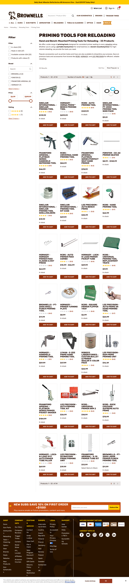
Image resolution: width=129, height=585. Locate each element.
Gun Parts (7, 527)
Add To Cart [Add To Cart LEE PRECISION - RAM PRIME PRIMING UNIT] (112, 377)
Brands (6, 552)
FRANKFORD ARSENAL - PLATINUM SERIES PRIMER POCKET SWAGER (47, 408)
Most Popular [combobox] (112, 68)
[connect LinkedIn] (114, 535)
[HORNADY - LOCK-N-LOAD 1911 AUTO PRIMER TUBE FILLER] (48, 443)
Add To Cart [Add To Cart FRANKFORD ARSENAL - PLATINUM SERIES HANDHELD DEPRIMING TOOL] (48, 177)
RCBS (78, 56)
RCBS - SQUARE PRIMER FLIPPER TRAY (89, 307)
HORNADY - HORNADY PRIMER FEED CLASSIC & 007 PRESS (46, 259)
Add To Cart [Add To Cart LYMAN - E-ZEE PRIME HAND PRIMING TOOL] (69, 377)
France (41, 542)
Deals (5, 555)
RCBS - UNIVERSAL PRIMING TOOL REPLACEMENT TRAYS (110, 259)
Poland (41, 555)
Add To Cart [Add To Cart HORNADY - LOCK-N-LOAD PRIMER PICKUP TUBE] (90, 277)
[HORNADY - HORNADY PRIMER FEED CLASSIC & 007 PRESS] (48, 243)
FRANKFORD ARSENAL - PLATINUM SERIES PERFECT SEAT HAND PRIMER (90, 158)
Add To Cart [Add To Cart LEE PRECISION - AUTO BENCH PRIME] (90, 227)
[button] (109, 8)
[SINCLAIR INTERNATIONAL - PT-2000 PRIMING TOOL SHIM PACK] (112, 91)
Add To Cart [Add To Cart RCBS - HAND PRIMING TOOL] (112, 227)
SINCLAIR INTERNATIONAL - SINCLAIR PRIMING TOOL (48, 106)
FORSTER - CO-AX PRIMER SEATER (112, 154)
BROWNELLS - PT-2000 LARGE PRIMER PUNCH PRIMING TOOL (112, 457)
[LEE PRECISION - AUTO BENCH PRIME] (90, 193)
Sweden (41, 562)
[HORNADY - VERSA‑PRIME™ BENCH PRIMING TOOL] (69, 91)
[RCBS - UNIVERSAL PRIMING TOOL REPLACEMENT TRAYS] (112, 243)
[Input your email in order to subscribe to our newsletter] (89, 507)
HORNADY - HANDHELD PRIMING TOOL (46, 355)
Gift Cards (30, 562)
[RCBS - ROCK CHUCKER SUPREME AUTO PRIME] (112, 393)
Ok (106, 581)
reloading (108, 44)
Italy (40, 549)
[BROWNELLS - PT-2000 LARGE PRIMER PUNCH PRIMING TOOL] (112, 443)
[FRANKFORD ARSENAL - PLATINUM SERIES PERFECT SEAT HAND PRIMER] (90, 141)
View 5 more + (13, 89)
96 (91, 77)
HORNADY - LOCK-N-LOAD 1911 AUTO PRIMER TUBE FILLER (48, 457)
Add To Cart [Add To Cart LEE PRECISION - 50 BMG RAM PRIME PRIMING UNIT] (69, 474)
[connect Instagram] (95, 535)
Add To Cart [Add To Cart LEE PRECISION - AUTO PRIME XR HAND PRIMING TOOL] (112, 325)
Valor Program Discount (30, 552)
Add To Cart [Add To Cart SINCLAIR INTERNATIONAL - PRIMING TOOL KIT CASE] (69, 227)
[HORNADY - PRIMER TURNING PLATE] (69, 293)
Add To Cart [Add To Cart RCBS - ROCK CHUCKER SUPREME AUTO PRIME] (112, 426)
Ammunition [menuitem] (44, 23)
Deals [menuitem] (107, 23)
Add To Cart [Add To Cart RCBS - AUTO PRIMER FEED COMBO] (69, 277)
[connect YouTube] (88, 535)
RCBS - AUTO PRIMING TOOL (88, 104)
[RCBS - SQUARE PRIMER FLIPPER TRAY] (90, 293)
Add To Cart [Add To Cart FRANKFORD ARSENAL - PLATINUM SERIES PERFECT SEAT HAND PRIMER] (90, 177)
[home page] (25, 15)
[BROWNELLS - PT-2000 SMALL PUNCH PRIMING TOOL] (48, 293)
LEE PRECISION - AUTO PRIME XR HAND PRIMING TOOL (111, 308)
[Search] (73, 16)
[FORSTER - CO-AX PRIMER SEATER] (112, 141)
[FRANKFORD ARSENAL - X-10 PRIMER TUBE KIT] (90, 443)
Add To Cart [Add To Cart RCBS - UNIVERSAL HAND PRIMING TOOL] (69, 177)
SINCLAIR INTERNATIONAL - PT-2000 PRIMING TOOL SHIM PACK (111, 107)
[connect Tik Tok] (101, 535)
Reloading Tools (24, 27)
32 (83, 77)
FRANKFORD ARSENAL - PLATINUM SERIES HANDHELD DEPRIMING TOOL (47, 158)
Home (6, 27)
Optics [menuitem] (90, 23)
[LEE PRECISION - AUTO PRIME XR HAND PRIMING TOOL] (112, 293)
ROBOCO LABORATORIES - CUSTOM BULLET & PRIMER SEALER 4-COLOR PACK (90, 358)
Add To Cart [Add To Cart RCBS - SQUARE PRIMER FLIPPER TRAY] (90, 325)
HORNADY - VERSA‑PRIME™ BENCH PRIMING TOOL (68, 106)
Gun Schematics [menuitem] (84, 16)
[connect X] (108, 535)
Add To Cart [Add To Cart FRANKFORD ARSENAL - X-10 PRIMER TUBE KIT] (90, 474)
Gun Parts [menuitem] (31, 23)
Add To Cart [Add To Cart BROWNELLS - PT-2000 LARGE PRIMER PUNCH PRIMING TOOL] (112, 474)
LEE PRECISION (98, 56)
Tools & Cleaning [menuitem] (75, 23)
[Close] (126, 581)
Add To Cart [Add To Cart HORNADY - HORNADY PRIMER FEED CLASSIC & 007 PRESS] (48, 277)
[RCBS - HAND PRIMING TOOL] (112, 193)
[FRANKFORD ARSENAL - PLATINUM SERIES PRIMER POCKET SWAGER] (48, 393)
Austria (41, 530)
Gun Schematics (7, 569)
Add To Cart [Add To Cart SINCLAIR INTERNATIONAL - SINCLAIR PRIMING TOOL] (48, 125)
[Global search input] (61, 15)
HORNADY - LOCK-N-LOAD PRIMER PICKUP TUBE (90, 257)
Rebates (6, 558)
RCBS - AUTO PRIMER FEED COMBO (67, 257)
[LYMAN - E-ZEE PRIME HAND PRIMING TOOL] (69, 341)
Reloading (13, 27)
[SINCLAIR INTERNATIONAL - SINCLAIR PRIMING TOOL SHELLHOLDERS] (48, 193)
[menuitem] (12, 23)
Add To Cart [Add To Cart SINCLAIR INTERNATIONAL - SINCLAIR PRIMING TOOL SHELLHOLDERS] (48, 227)
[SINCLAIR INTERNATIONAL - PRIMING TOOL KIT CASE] (69, 193)
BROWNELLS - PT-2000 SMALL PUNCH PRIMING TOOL (48, 308)
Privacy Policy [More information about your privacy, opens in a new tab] (70, 582)
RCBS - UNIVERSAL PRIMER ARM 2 (88, 406)
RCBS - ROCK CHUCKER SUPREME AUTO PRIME (111, 407)
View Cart (30, 541)
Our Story (18, 527)
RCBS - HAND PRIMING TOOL (110, 206)
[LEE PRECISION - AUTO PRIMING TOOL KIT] (69, 393)
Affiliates (18, 556)
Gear (5, 549)
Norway (41, 552)
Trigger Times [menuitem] (112, 16)
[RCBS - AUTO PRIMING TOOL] (90, 91)
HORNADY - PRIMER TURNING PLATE (69, 307)
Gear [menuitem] (99, 23)
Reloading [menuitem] (59, 23)
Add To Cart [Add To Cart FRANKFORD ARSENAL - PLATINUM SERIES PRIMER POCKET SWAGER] (48, 426)
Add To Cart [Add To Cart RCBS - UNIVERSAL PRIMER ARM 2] (90, 426)
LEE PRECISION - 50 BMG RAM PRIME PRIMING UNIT (68, 457)
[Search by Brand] (20, 68)
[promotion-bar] (64, 2)
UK (39, 570)
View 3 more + (13, 118)
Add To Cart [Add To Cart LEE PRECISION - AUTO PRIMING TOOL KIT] (69, 426)
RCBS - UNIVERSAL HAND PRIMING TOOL (69, 155)
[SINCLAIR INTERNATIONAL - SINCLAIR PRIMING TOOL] (48, 91)
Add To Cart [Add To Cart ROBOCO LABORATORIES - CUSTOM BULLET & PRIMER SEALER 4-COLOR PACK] (90, 377)
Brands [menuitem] (98, 16)
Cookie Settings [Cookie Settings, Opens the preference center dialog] (90, 581)
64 (87, 77)
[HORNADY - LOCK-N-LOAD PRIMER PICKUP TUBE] (90, 243)
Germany (41, 545)
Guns (5, 524)
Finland (41, 539)
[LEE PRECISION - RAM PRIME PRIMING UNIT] (112, 341)
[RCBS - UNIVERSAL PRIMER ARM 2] (90, 393)
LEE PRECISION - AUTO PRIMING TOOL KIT (68, 406)
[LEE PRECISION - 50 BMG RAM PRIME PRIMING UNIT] (69, 443)
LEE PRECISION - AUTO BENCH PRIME (89, 207)
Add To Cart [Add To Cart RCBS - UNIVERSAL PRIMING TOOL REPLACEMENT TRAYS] (112, 277)
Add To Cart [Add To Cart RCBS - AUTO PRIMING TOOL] (90, 125)
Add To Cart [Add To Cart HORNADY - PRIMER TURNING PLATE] (69, 325)
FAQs (63, 530)
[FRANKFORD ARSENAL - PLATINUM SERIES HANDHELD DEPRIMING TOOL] (48, 141)
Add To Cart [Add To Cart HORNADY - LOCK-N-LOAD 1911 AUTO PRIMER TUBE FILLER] (48, 474)
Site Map (53, 546)
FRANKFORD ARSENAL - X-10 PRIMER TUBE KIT (90, 456)
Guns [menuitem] (20, 23)
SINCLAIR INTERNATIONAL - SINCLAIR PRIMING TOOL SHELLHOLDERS (48, 209)
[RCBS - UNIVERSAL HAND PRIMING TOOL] (69, 141)
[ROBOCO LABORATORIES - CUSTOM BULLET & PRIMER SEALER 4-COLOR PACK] (90, 341)
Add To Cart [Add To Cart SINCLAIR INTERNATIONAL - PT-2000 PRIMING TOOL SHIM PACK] (112, 125)
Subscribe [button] (114, 507)
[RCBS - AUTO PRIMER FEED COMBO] (69, 243)
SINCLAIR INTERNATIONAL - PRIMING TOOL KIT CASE (69, 208)
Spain (40, 558)
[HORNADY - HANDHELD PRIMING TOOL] (48, 341)
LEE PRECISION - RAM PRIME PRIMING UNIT (111, 355)
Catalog (30, 558)
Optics (5, 545)
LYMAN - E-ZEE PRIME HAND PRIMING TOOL (67, 355)
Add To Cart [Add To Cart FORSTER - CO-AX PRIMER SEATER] (112, 177)
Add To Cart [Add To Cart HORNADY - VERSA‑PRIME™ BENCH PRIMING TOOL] (69, 125)
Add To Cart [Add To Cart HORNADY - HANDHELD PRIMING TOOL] (48, 377)
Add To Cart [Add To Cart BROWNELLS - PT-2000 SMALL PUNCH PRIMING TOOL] (48, 325)
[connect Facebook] (82, 535)
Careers (18, 542)
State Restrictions (31, 572)
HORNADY (84, 56)
